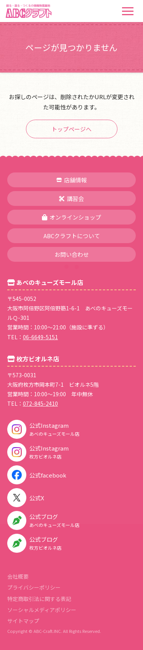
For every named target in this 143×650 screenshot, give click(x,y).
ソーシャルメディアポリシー (41, 610)
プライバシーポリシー (34, 587)
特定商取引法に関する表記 (39, 599)
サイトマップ (23, 621)
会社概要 (18, 576)
